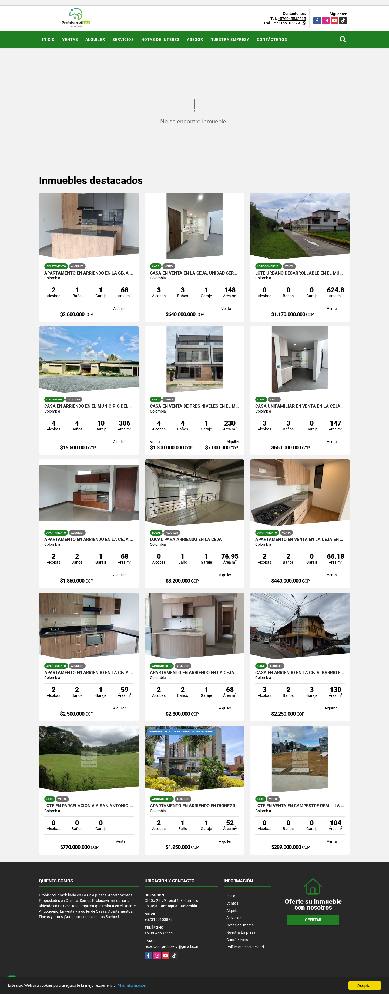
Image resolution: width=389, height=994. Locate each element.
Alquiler (95, 39)
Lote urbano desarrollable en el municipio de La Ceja (300, 273)
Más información (144, 986)
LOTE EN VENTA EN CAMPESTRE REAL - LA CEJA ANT (300, 806)
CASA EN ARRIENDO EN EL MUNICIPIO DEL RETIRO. (89, 406)
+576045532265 (292, 18)
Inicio (48, 39)
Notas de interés (160, 39)
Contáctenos (272, 39)
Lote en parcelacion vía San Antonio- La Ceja (89, 806)
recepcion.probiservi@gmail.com (172, 946)
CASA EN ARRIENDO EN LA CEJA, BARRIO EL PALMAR (300, 673)
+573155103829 (286, 23)
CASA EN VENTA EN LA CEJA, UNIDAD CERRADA (194, 273)
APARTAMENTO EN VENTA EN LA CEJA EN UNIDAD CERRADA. (300, 539)
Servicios (123, 39)
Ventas (70, 39)
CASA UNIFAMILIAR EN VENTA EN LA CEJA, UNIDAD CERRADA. (300, 406)
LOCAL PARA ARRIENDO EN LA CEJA (186, 539)
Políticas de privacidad (245, 947)
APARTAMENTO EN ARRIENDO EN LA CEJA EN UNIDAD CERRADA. (89, 273)
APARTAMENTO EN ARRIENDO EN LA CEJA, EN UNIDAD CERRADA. (89, 539)
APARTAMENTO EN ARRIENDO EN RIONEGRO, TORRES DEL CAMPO (194, 806)
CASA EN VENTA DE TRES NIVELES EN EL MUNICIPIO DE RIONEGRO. (194, 406)
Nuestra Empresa (230, 39)
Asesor (195, 39)
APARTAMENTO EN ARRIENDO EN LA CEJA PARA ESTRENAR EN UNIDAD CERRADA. (194, 673)
